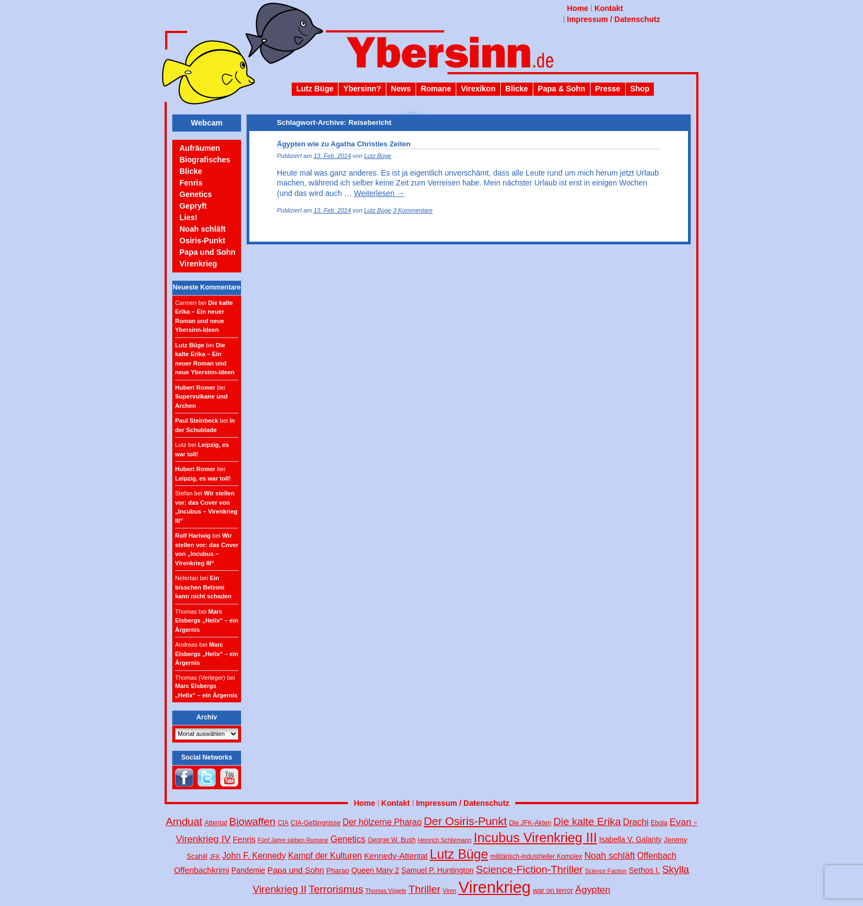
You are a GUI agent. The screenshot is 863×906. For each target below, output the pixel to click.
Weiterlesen (379, 193)
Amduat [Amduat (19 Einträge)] (184, 821)
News (401, 88)
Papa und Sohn (207, 252)
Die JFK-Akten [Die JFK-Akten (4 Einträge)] (530, 823)
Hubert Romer (195, 387)
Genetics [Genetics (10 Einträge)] (348, 839)
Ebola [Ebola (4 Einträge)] (659, 823)
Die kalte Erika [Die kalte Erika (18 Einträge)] (587, 821)
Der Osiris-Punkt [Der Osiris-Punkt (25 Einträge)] (465, 821)
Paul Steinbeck (196, 420)
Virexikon (478, 88)
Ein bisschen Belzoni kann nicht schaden (203, 587)
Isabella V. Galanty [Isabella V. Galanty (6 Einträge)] (630, 840)
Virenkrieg (198, 263)
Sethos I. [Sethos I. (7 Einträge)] (644, 870)
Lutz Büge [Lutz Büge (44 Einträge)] (459, 854)
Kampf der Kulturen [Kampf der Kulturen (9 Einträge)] (325, 855)
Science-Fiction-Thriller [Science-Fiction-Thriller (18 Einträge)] (529, 869)
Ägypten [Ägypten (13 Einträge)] (592, 889)
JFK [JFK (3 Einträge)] (215, 856)
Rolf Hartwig (193, 535)
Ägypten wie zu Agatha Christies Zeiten (344, 144)
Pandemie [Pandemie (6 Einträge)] (248, 870)
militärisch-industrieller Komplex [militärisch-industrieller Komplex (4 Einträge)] (536, 856)
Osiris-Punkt (202, 240)
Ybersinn (431, 57)
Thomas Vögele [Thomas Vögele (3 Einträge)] (386, 890)
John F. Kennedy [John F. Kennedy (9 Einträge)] (254, 855)
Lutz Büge (315, 88)
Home (577, 8)
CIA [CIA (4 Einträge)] (282, 823)
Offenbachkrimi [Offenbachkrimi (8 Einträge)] (201, 870)
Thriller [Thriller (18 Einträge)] (424, 889)
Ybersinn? (362, 88)
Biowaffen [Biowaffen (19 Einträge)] (252, 821)
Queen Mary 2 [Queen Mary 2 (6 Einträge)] (375, 870)
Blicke (516, 88)
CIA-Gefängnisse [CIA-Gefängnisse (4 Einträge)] (315, 823)
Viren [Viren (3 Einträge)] (449, 890)
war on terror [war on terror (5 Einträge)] (553, 890)
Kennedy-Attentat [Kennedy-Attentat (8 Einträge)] (396, 855)
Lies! (188, 217)
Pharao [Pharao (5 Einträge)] (337, 870)
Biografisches (205, 159)
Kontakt (608, 8)
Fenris (191, 182)
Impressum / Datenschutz (613, 19)
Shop (639, 88)
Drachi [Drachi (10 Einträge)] (635, 822)
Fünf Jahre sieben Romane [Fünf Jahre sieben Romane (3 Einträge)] (293, 840)
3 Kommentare (413, 210)
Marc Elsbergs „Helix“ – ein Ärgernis (206, 620)
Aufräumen (199, 148)
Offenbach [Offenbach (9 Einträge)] (657, 855)
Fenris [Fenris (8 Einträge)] (244, 839)
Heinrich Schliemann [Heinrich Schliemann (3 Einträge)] (445, 840)
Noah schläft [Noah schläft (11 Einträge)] (610, 855)
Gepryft (193, 205)
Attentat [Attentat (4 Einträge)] (216, 823)
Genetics (195, 194)
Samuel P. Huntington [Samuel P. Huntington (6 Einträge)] (437, 870)
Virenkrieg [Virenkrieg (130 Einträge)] (494, 887)
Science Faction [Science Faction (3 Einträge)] (606, 870)
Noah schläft (202, 229)
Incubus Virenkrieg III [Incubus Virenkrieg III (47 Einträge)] (535, 837)
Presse (607, 88)
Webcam (206, 122)
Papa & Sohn (561, 88)
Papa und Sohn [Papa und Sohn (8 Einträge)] (295, 870)
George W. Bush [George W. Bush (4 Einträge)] (392, 840)
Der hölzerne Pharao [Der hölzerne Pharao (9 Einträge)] (382, 822)
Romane (435, 88)
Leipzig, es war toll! (203, 478)
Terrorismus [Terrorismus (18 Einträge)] (336, 889)
